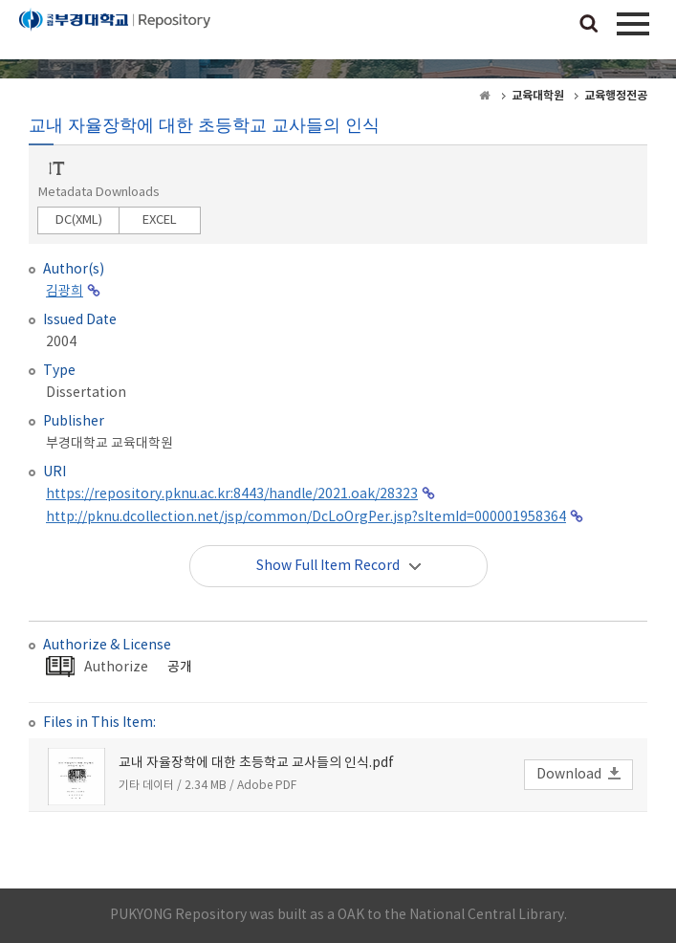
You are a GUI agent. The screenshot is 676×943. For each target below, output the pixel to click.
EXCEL (159, 220)
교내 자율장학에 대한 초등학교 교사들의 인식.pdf (256, 763)
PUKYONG (114, 33)
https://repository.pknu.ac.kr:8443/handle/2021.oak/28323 (232, 494)
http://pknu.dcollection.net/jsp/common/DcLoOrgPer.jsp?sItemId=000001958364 (306, 517)
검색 (589, 25)
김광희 (64, 291)
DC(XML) (78, 220)
